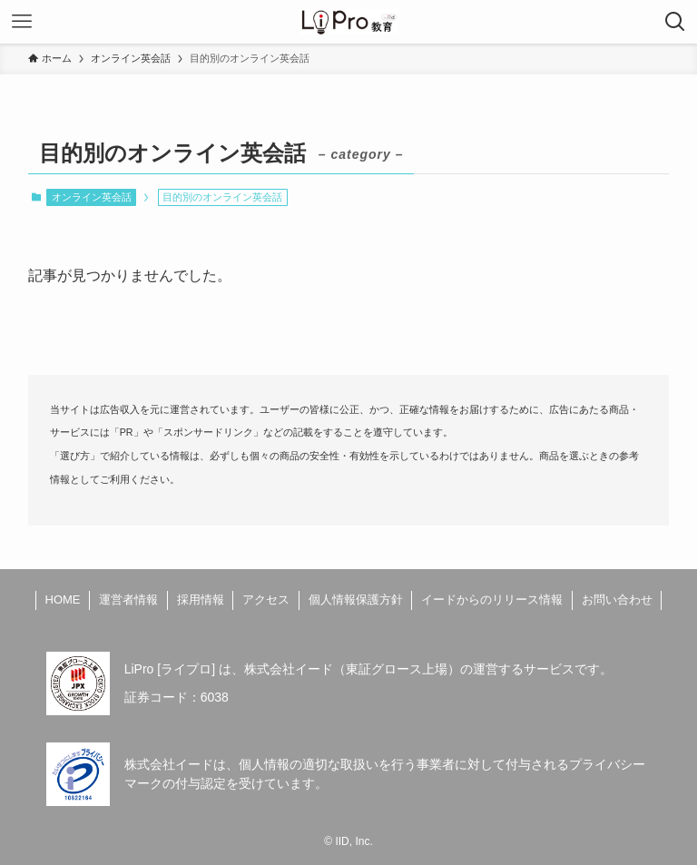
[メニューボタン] (22, 22)
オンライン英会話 (92, 197)
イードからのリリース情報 (492, 599)
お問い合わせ (617, 599)
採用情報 (200, 599)
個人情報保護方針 (356, 599)
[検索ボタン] (675, 22)
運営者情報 (128, 599)
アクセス (266, 599)
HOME (63, 599)
